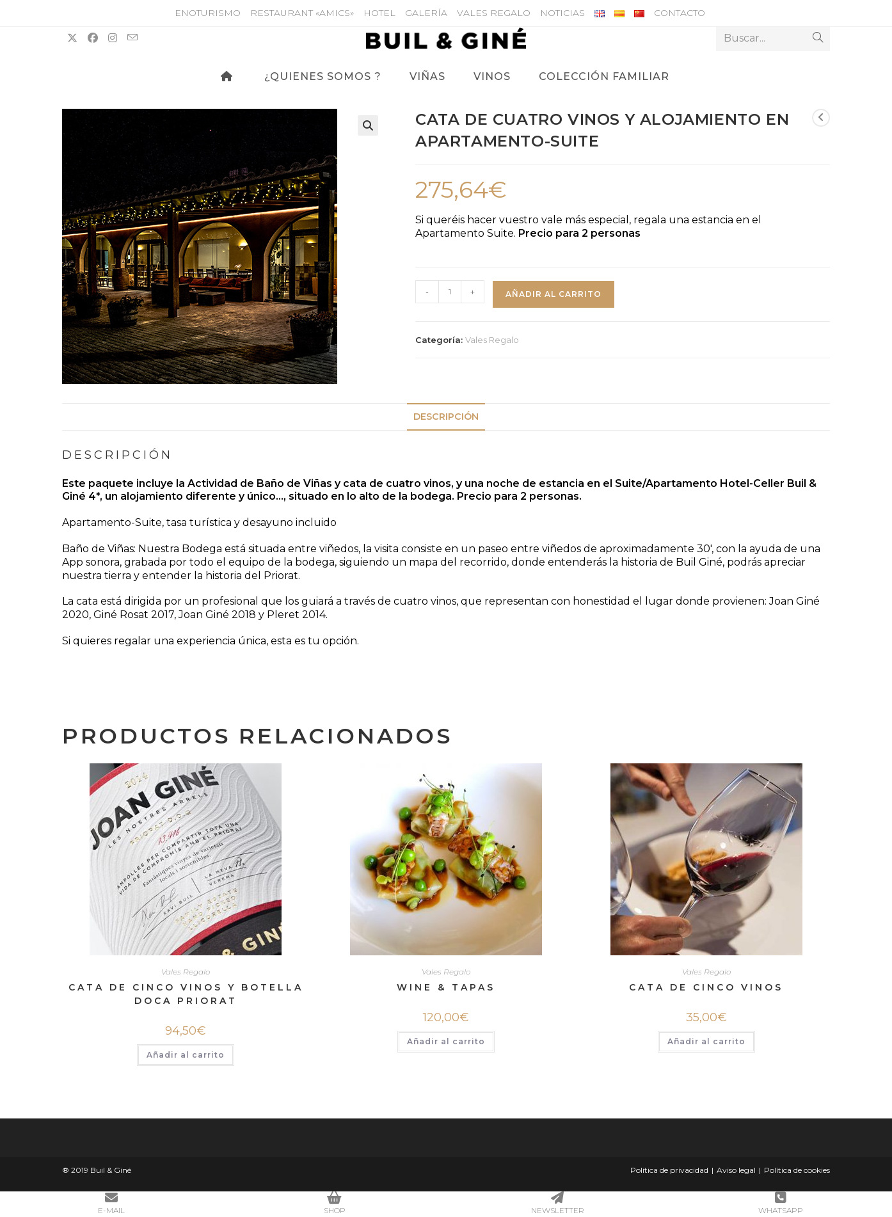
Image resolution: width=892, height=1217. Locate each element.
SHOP (335, 1203)
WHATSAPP (781, 1203)
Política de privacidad (669, 1170)
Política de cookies (797, 1170)
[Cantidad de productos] (449, 291)
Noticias (562, 13)
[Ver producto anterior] (821, 118)
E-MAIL (111, 1203)
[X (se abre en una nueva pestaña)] (72, 38)
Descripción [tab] (446, 416)
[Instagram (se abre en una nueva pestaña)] (112, 38)
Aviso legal (736, 1170)
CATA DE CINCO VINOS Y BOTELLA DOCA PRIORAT (185, 994)
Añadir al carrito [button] (186, 1055)
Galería (426, 13)
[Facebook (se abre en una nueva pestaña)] (93, 38)
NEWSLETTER (557, 1203)
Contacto (679, 13)
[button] (368, 125)
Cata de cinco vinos (706, 987)
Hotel (379, 13)
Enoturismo (208, 13)
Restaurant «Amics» (302, 13)
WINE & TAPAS (446, 987)
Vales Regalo (493, 13)
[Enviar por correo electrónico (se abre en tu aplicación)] (132, 38)
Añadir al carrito (553, 294)
